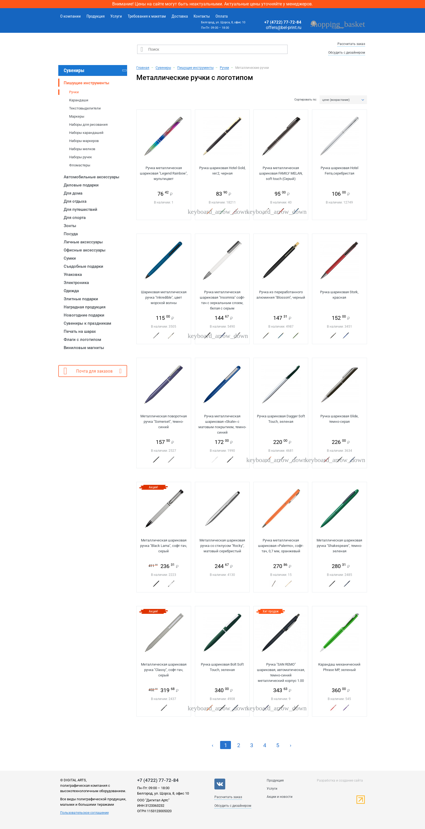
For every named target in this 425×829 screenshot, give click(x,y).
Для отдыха (75, 201)
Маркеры (76, 116)
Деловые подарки (81, 185)
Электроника (76, 282)
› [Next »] (290, 745)
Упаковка (73, 274)
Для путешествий (80, 209)
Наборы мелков (82, 149)
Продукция (95, 16)
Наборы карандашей (86, 133)
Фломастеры (79, 165)
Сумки (70, 258)
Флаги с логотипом (82, 339)
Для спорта (75, 217)
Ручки (74, 92)
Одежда (71, 290)
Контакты (202, 16)
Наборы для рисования (88, 124)
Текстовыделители (85, 108)
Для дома (73, 193)
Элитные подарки (81, 298)
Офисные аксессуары (84, 250)
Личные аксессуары (83, 242)
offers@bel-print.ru (283, 27)
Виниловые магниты (84, 347)
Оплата (221, 16)
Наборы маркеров (84, 141)
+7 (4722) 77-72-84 (282, 22)
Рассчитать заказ (351, 44)
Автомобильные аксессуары (91, 177)
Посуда (71, 233)
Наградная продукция (84, 307)
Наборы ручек (80, 157)
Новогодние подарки (84, 315)
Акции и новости (279, 797)
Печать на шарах (80, 331)
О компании (70, 16)
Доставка (180, 16)
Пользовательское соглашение (84, 813)
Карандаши (78, 100)
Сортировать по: (305, 99)
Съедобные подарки (83, 266)
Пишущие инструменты (86, 82)
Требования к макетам (147, 16)
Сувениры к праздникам (87, 323)
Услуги (116, 16)
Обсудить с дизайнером (346, 52)
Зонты (70, 225)
